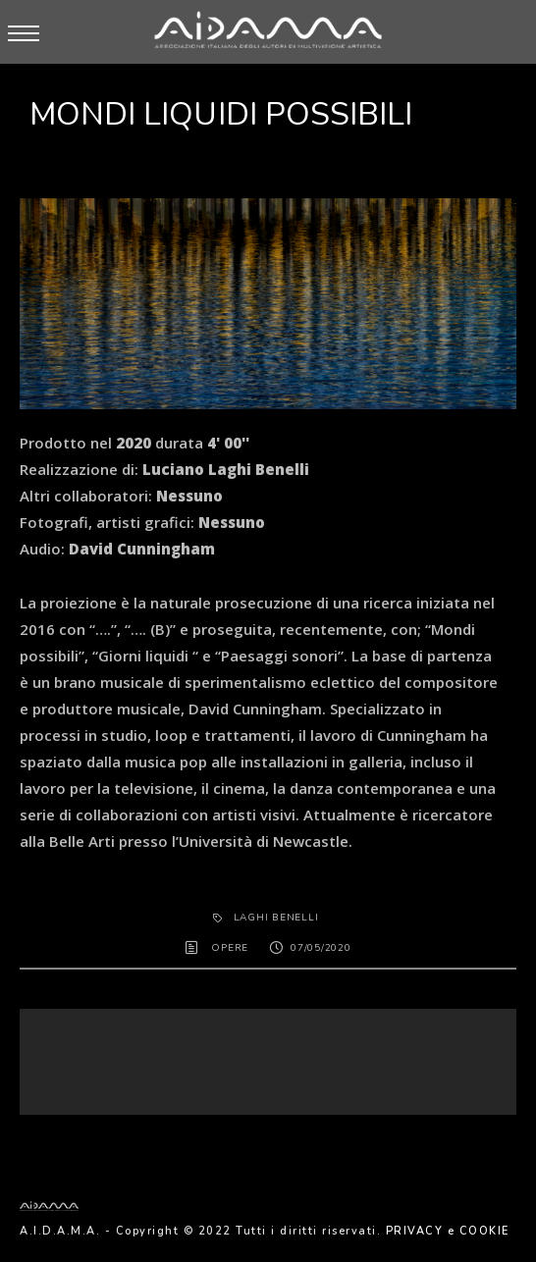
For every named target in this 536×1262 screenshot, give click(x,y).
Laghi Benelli (276, 917)
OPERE (229, 948)
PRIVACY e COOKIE (447, 1231)
